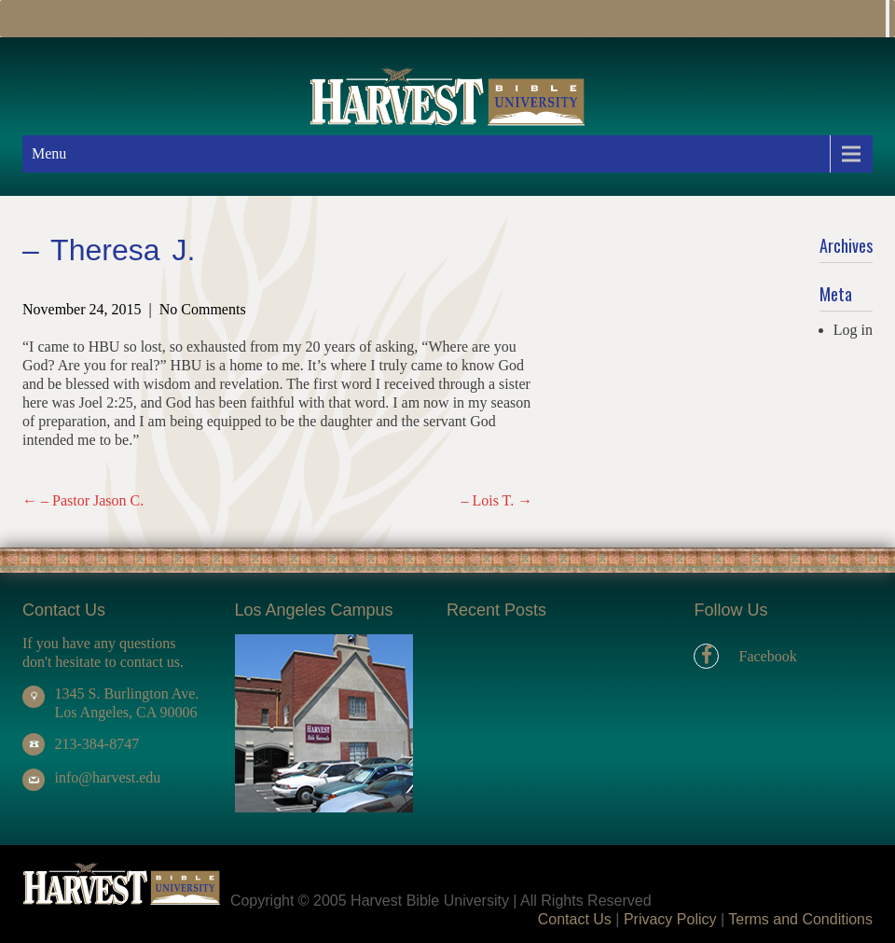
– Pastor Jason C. (83, 500)
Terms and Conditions (800, 919)
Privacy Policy (670, 919)
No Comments (202, 309)
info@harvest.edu (107, 777)
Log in (853, 330)
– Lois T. (496, 500)
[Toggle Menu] (887, 18)
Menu (49, 153)
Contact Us (575, 919)
